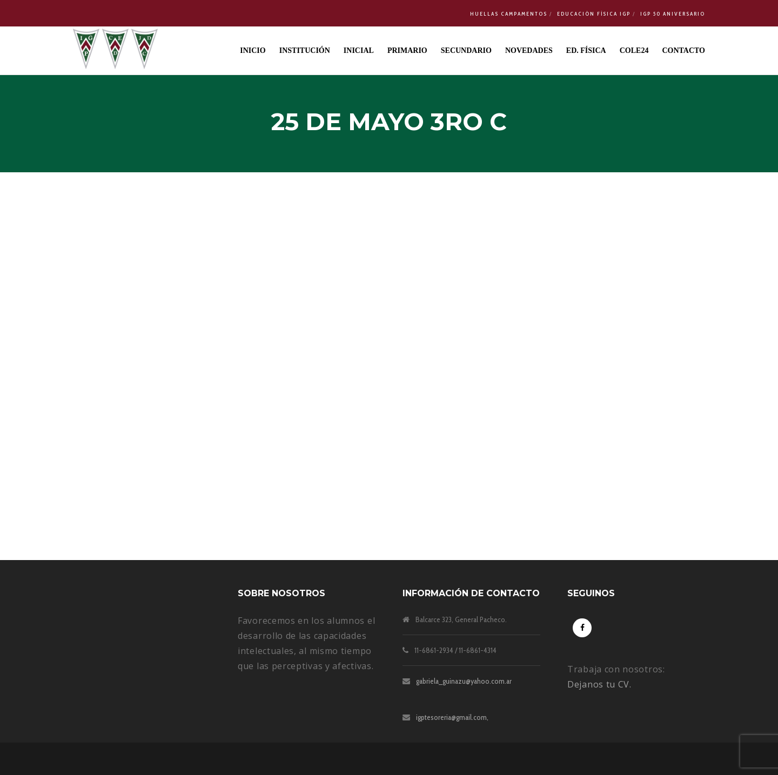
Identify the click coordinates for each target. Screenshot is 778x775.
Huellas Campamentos (508, 13)
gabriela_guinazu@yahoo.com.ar (464, 681)
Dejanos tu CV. (599, 684)
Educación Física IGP (594, 13)
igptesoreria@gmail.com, (452, 717)
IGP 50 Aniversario (672, 13)
